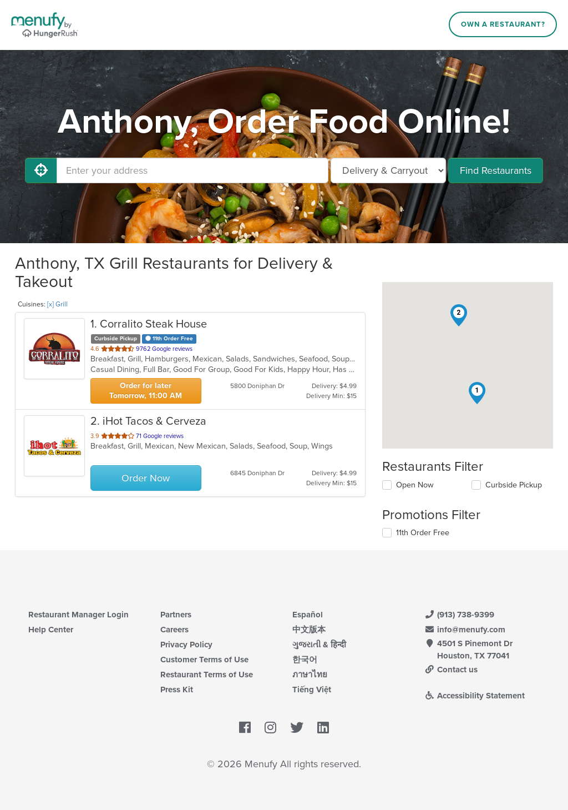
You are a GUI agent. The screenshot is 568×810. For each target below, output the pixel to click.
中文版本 (309, 630)
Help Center (50, 630)
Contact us (451, 670)
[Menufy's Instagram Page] (270, 728)
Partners (175, 615)
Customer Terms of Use (204, 660)
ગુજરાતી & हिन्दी (319, 645)
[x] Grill (57, 304)
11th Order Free (422, 532)
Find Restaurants (495, 170)
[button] (477, 393)
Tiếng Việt (311, 690)
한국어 (304, 660)
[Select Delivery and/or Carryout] (388, 170)
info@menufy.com (464, 630)
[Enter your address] (192, 170)
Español (307, 615)
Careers (174, 630)
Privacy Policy (186, 645)
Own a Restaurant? (503, 24)
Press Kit (176, 690)
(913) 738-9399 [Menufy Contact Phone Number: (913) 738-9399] (459, 615)
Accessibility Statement (474, 696)
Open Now (415, 485)
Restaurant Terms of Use (206, 675)
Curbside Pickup (513, 485)
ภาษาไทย (309, 675)
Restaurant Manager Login (78, 615)
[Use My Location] (41, 170)
